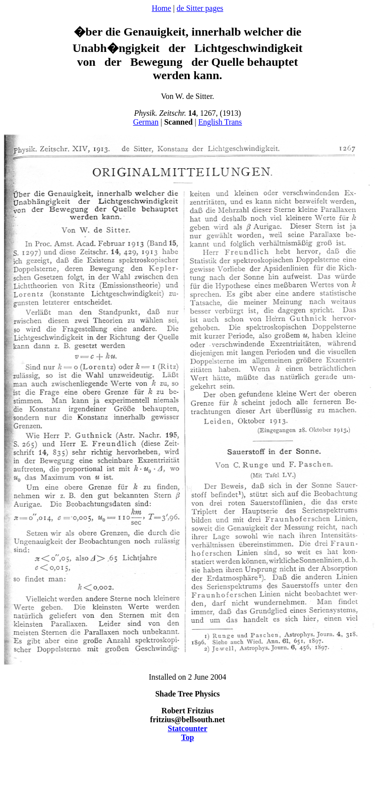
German (146, 122)
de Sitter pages (200, 8)
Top (187, 737)
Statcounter (187, 728)
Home (161, 8)
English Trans (220, 122)
